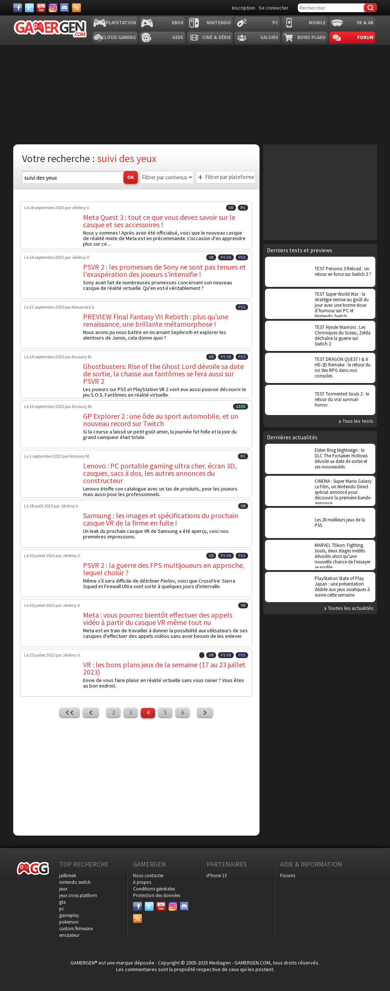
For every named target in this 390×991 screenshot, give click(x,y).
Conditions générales (154, 889)
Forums (287, 875)
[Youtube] (41, 7)
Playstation (121, 23)
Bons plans (311, 37)
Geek (177, 37)
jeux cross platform (78, 895)
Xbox (177, 23)
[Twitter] (29, 7)
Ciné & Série (216, 37)
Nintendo (219, 23)
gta (62, 902)
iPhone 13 (216, 875)
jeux (63, 889)
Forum (365, 37)
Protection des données (156, 895)
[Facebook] (17, 7)
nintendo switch (75, 882)
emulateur (69, 935)
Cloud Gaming (118, 37)
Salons (269, 37)
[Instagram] (53, 7)
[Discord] (64, 7)
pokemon (69, 922)
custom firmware (76, 928)
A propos (142, 882)
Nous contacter (148, 875)
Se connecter (274, 7)
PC (275, 23)
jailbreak (67, 875)
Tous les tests (358, 421)
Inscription (243, 7)
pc (61, 909)
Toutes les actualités (350, 608)
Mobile (317, 23)
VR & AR (365, 23)
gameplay (69, 915)
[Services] (76, 7)
